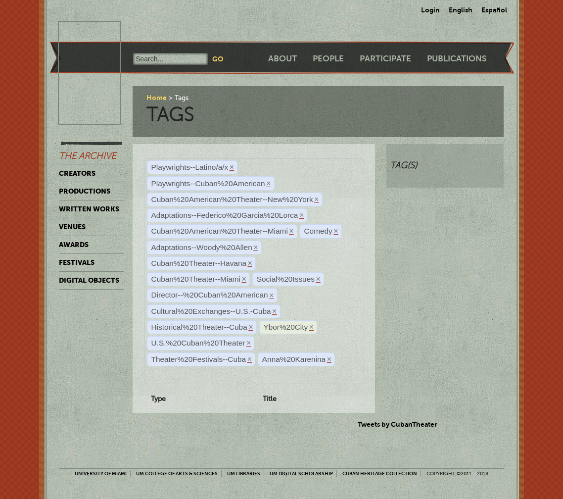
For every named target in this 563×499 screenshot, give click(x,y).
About (282, 58)
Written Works (89, 209)
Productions (84, 191)
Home (156, 97)
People (328, 58)
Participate (385, 58)
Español (494, 10)
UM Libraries (243, 473)
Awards (74, 245)
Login (430, 10)
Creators (77, 173)
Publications (456, 58)
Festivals (76, 262)
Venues (72, 227)
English (460, 10)
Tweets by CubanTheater (397, 424)
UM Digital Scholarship (301, 473)
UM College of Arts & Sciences (177, 473)
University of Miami (101, 473)
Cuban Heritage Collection (379, 473)
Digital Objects (89, 280)
